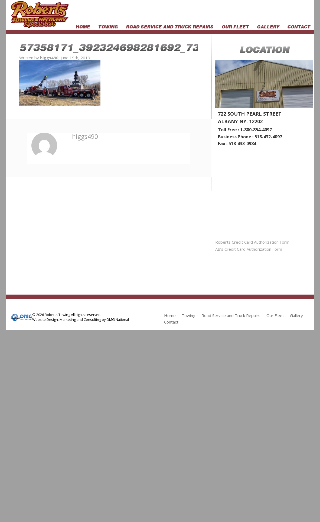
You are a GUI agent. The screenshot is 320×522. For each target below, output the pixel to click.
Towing (108, 26)
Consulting (92, 319)
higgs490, (50, 57)
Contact (298, 26)
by (103, 319)
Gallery (268, 26)
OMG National (117, 319)
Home (83, 26)
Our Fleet (235, 26)
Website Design (45, 319)
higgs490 (85, 136)
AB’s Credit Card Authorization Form (248, 249)
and (80, 319)
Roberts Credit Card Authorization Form (252, 242)
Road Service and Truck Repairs (169, 26)
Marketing (68, 319)
